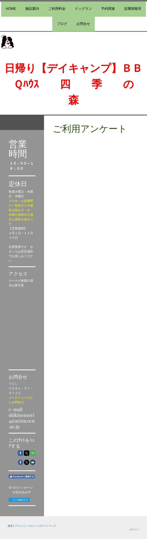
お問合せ (83, 24)
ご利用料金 (56, 9)
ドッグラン (83, 9)
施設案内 (32, 9)
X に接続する (19, 499)
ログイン (134, 529)
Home (11, 9)
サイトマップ (48, 525)
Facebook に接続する (21, 476)
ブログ (62, 24)
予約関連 (108, 9)
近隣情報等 (132, 9)
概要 (10, 525)
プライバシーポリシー (26, 525)
